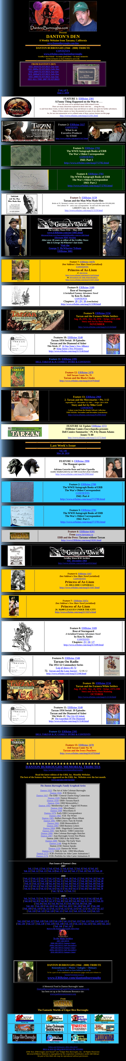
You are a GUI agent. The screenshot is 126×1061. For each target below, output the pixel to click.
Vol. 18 (83, 871)
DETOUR (83, 273)
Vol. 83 (99, 898)
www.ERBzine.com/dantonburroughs (74, 977)
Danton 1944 (53, 803)
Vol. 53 (43, 886)
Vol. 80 (75, 898)
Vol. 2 (37, 868)
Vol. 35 (60, 881)
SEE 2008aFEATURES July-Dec (43, 74)
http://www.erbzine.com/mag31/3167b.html (82, 275)
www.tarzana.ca (84, 534)
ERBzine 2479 (85, 372)
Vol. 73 (71, 891)
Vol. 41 (28, 883)
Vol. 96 (55, 903)
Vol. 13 (43, 871)
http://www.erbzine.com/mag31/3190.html (81, 304)
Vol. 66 (67, 888)
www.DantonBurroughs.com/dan (63, 43)
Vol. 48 (84, 883)
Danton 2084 (49, 828)
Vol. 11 (27, 871)
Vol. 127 (30, 921)
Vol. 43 (44, 883)
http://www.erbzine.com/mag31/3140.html (69, 351)
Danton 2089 (51, 841)
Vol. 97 (63, 903)
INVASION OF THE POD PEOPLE (84, 277)
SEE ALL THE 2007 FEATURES (43, 79)
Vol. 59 (92, 886)
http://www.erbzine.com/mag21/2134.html (97, 327)
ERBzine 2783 (96, 174)
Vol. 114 (73, 908)
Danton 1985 (48, 818)
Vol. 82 (91, 898)
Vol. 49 (92, 883)
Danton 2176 (42, 856)
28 (76, 301)
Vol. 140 (59, 923)
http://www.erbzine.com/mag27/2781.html (83, 522)
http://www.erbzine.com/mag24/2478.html (80, 753)
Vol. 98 (71, 903)
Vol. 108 (96, 906)
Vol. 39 (92, 881)
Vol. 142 (78, 923)
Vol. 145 (105, 923)
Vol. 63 (43, 888)
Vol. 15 (58, 871)
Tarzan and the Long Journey (63, 671)
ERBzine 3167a (81, 601)
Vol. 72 (63, 891)
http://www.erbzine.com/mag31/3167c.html (82, 280)
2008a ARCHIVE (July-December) (63, 945)
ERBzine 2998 (81, 461)
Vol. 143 (87, 923)
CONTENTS (63, 51)
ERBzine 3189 (86, 287)
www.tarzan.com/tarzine (63, 780)
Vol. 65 (59, 888)
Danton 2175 (42, 853)
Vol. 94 (39, 903)
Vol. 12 (35, 871)
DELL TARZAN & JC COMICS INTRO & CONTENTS (63, 362)
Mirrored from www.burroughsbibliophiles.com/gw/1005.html (65, 235)
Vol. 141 (69, 923)
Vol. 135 (104, 921)
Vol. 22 (35, 878)
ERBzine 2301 (86, 98)
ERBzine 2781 (88, 510)
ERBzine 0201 (87, 531)
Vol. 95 (47, 903)
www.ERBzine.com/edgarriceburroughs (24, 1042)
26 (89, 642)
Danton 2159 (54, 848)
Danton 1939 (52, 800)
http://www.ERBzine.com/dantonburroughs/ (63, 770)
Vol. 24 (51, 878)
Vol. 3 (44, 868)
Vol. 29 (92, 878)
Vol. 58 (84, 886)
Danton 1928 (53, 798)
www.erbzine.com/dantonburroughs (63, 54)
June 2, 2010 (63, 93)
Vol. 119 (41, 911)
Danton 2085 (48, 831)
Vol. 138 (41, 923)
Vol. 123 (77, 911)
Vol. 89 (68, 901)
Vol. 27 (76, 878)
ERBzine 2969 (93, 396)
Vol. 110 (37, 908)
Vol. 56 (68, 886)
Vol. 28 (84, 878)
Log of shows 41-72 (66, 667)
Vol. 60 (100, 886)
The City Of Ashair (75, 716)
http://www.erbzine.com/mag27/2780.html (82, 499)
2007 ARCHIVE (63, 941)
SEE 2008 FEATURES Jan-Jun (43, 76)
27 (93, 642)
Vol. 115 (82, 908)
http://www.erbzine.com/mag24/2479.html (79, 381)
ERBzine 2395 (69, 359)
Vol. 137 (31, 923)
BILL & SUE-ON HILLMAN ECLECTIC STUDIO (63, 1049)
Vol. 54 (51, 886)
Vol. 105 (67, 906)
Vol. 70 (100, 888)
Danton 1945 (44, 805)
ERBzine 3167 (84, 574)
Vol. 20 (99, 871)
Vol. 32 (35, 881)
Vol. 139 (50, 923)
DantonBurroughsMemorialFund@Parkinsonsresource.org (63, 989)
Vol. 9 (86, 868)
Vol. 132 (76, 921)
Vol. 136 (21, 923)
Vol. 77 (51, 898)
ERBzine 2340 (72, 658)
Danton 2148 (55, 843)
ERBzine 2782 (92, 148)
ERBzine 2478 (86, 745)
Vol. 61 (27, 888)
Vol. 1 (30, 868)
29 (80, 301)
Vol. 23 (43, 878)
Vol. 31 (27, 881)
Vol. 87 (51, 901)
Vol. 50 (100, 883)
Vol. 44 (51, 883)
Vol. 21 (27, 878)
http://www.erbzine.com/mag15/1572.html (87, 437)
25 (84, 642)
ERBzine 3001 (65, 251)
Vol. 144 (96, 923)
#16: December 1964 (77, 560)
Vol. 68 (83, 888)
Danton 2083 (52, 826)
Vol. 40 (100, 881)
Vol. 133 (85, 921)
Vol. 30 (100, 878)
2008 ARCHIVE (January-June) (63, 943)
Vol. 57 (76, 886)
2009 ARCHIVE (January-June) (63, 948)
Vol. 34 (51, 881)
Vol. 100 (88, 903)
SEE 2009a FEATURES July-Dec (43, 69)
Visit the (65, 245)
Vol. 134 (95, 921)
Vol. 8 (79, 868)
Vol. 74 (27, 898)
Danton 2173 (48, 851)
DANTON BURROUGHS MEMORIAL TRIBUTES (63, 767)
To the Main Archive (63, 938)
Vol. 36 (68, 881)
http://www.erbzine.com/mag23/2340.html (66, 673)
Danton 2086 (47, 833)
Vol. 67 (75, 888)
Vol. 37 (76, 881)
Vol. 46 (68, 883)
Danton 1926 (56, 793)
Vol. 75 (35, 898)
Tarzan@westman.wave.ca (74, 975)
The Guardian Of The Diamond (70, 718)
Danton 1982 (55, 816)
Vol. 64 (51, 888)
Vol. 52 (35, 886)
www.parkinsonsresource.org (63, 994)
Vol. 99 (79, 903)
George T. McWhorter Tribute (65, 248)
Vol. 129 (49, 921)
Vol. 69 (91, 888)
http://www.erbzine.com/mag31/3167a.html (75, 612)
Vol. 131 (67, 921)
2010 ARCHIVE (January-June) (63, 952)
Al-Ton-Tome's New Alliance (75, 346)
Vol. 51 (27, 886)
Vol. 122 (68, 911)
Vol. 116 (91, 908)
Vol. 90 (76, 901)
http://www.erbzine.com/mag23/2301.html (79, 115)
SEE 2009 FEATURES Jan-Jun (43, 71)
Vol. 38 (84, 881)
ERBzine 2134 (103, 313)
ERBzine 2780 (88, 484)
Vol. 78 (59, 898)
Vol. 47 (76, 883)
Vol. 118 (32, 911)
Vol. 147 (63, 90)
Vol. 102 (40, 906)
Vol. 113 (64, 908)
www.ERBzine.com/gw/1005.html (65, 232)
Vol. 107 (86, 906)
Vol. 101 (30, 906)
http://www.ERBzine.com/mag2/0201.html (81, 540)
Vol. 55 (60, 886)
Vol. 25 (59, 878)
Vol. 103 (49, 906)
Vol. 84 (27, 901)
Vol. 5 (58, 868)
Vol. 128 (39, 921)
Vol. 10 (93, 868)
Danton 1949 (56, 810)
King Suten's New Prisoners (70, 348)
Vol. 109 (28, 908)
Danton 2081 (49, 821)
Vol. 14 (51, 871)
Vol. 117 (100, 908)
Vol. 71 (55, 891)
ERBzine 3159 (89, 197)
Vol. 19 (91, 871)
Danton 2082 (53, 823)
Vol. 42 (36, 883)
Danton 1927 (42, 795)
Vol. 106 (77, 906)
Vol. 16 (66, 871)
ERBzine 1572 (99, 426)
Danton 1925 (46, 790)
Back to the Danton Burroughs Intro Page (63, 929)
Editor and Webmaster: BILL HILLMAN (63, 1047)
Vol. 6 (65, 868)
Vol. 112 (54, 908)
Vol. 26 (68, 878)
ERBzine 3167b (87, 262)
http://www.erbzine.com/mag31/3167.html (79, 587)
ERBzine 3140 (75, 337)
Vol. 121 (59, 911)
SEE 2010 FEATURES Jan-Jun (43, 66)
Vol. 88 (60, 901)
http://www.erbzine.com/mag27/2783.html (90, 185)
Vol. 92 (92, 901)
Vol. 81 (83, 898)
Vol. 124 (86, 911)
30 (85, 301)
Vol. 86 (43, 901)
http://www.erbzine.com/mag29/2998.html (74, 474)
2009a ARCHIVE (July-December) (63, 950)
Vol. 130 (58, 921)
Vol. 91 (84, 901)
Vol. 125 (96, 911)
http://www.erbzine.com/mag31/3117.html (72, 138)
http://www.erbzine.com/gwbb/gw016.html (77, 563)
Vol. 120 (50, 911)
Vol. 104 (58, 906)
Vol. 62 (35, 888)
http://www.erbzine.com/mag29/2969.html (87, 415)
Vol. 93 (100, 901)
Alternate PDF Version (65, 237)
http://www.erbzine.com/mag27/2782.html (86, 162)
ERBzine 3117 (77, 124)
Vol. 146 (63, 451)
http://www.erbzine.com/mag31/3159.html (84, 210)
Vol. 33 (43, 881)
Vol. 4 (51, 868)
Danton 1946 (56, 808)
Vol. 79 (67, 898)
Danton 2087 (46, 836)
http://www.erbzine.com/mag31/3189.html (84, 645)
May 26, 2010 (63, 453)
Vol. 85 (35, 901)
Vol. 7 (72, 868)
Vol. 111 (45, 908)
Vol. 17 (75, 871)
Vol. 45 (60, 883)
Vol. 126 (21, 921)
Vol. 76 (43, 898)
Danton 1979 (50, 813)
